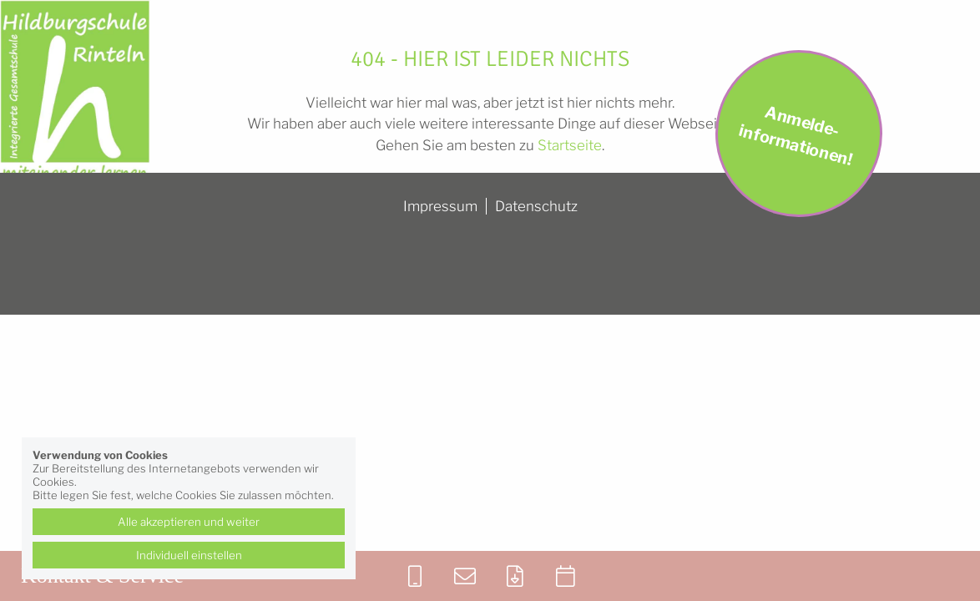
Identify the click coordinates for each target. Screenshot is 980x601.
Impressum (440, 206)
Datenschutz (536, 206)
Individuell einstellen (189, 555)
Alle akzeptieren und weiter (189, 521)
